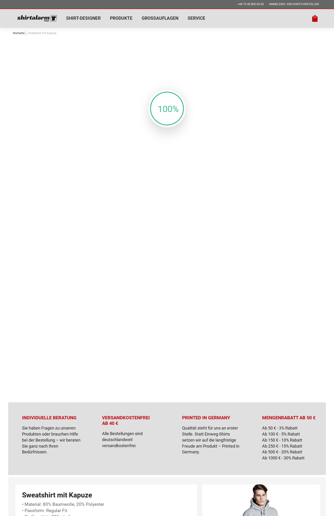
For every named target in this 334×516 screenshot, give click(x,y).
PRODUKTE (121, 18)
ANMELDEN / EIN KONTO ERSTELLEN (294, 4)
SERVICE (196, 18)
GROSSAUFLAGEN (160, 18)
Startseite (19, 33)
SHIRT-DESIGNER (83, 18)
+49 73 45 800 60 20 (251, 4)
